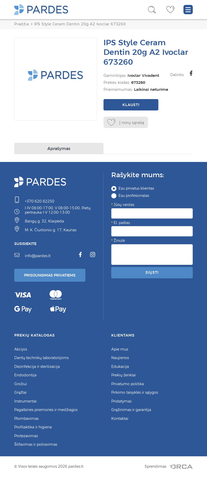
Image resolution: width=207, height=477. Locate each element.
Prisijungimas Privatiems (50, 275)
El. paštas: (122, 223)
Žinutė (119, 240)
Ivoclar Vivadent (143, 75)
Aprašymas (58, 148)
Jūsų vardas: (124, 205)
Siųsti (151, 272)
